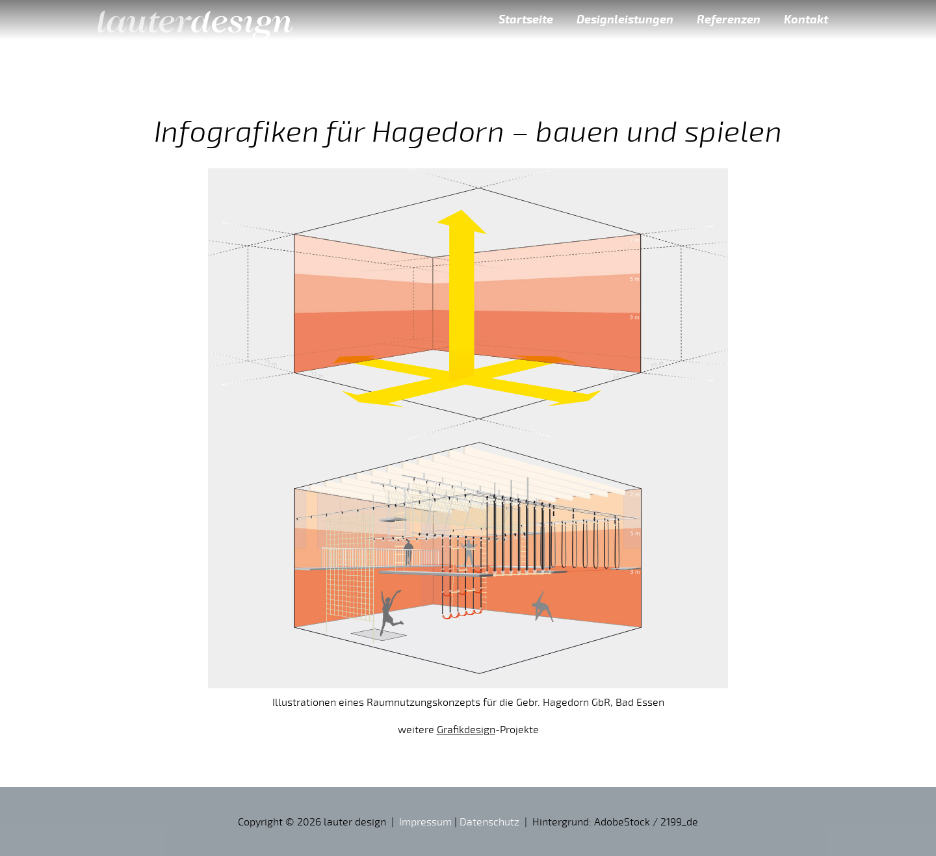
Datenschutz (489, 821)
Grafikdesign (466, 729)
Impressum (425, 821)
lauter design (195, 19)
